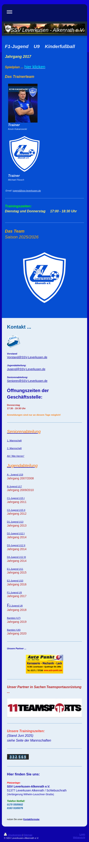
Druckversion (13, 835)
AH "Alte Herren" (15, 456)
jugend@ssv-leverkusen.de (27, 190)
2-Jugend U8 (15, 605)
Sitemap (28, 835)
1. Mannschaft (14, 440)
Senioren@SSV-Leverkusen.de (27, 380)
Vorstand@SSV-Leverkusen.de (27, 357)
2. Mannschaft (14, 448)
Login (82, 834)
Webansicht (79, 837)
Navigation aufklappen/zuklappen (44, 11)
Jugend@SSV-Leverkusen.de (26, 369)
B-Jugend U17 (14, 486)
